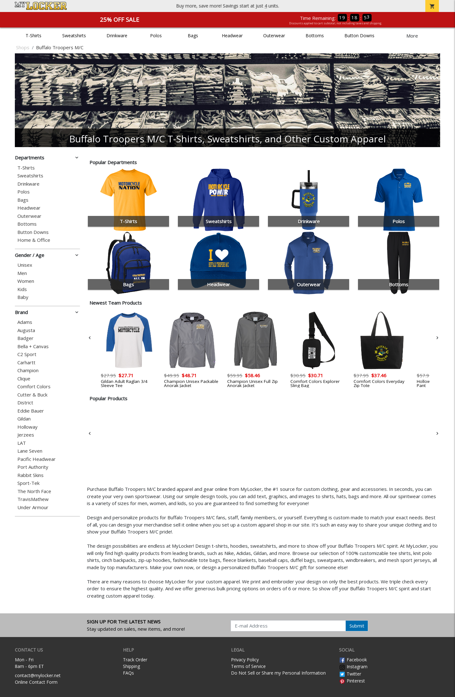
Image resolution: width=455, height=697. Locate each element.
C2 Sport (26, 354)
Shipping (131, 666)
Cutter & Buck (32, 394)
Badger (25, 338)
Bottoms (315, 36)
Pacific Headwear (36, 459)
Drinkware (116, 36)
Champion (28, 370)
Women (25, 281)
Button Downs (359, 36)
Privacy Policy (245, 660)
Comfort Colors (34, 386)
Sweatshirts (74, 36)
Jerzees (25, 435)
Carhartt (26, 362)
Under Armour (32, 507)
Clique (23, 378)
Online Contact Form (36, 682)
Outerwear (274, 36)
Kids (22, 289)
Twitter (350, 674)
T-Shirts (33, 36)
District (25, 402)
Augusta (26, 330)
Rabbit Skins (30, 475)
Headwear (232, 36)
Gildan (24, 418)
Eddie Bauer (30, 411)
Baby (22, 297)
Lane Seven (29, 451)
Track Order (135, 660)
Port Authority (32, 467)
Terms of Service (248, 666)
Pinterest (352, 681)
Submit (356, 626)
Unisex (24, 265)
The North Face (34, 491)
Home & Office (33, 240)
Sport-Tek (28, 483)
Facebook (353, 660)
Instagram (353, 667)
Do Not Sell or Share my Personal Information (278, 673)
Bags (193, 36)
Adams (24, 322)
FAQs (128, 673)
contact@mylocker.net (38, 675)
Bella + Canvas (33, 346)
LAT (21, 443)
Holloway (27, 427)
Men (22, 273)
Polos (156, 36)
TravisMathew (33, 499)
